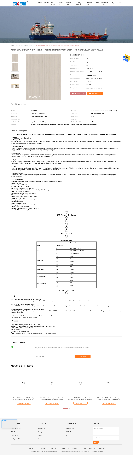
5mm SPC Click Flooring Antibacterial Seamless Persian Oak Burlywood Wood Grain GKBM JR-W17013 (80, 398)
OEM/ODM (68, 432)
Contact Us (89, 3)
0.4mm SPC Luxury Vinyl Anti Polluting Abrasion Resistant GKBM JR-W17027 (23, 398)
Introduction (41, 428)
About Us (60, 3)
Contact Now (95, 93)
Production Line (69, 428)
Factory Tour (68, 3)
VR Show (53, 3)
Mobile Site (101, 448)
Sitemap (74, 448)
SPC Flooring (14, 435)
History (40, 432)
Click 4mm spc (20, 333)
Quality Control (78, 3)
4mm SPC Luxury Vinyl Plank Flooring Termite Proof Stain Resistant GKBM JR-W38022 (56, 45)
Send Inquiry (83, 356)
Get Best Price (78, 93)
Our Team (41, 439)
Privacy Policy (87, 448)
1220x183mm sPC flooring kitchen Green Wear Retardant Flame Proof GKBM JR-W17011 (52, 398)
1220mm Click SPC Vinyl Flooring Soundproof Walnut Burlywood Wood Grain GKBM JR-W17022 (109, 398)
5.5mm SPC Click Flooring (34, 333)
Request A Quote (105, 3)
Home (40, 2)
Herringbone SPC (16, 439)
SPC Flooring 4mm (16, 432)
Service (40, 435)
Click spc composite (50, 333)
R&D (66, 435)
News (97, 2)
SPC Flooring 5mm (16, 428)
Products (46, 2)
